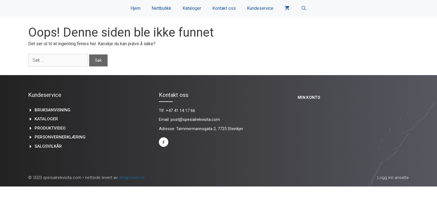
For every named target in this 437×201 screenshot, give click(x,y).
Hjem (135, 8)
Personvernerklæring (60, 137)
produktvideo (50, 128)
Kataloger (192, 8)
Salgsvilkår (48, 146)
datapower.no (132, 177)
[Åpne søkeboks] (303, 8)
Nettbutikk (161, 8)
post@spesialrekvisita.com (195, 119)
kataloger (46, 118)
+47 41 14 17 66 (180, 110)
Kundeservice (260, 8)
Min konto (309, 97)
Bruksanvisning (53, 110)
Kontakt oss (224, 8)
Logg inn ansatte (393, 177)
